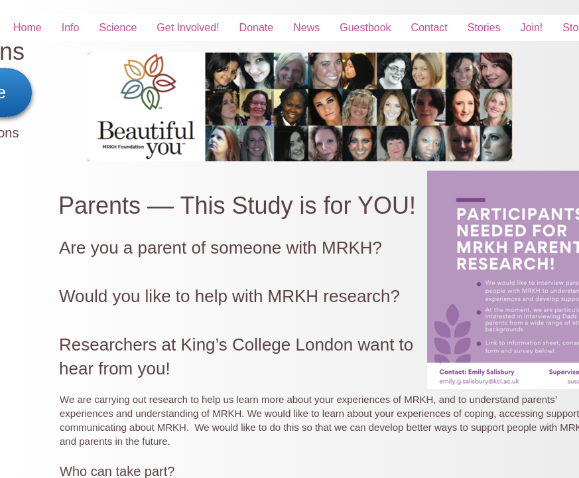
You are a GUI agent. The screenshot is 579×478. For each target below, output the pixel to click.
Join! (532, 27)
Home (27, 27)
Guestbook (365, 27)
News (306, 27)
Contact (429, 27)
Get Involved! (188, 27)
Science (118, 27)
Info (71, 27)
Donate (256, 27)
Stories (484, 27)
